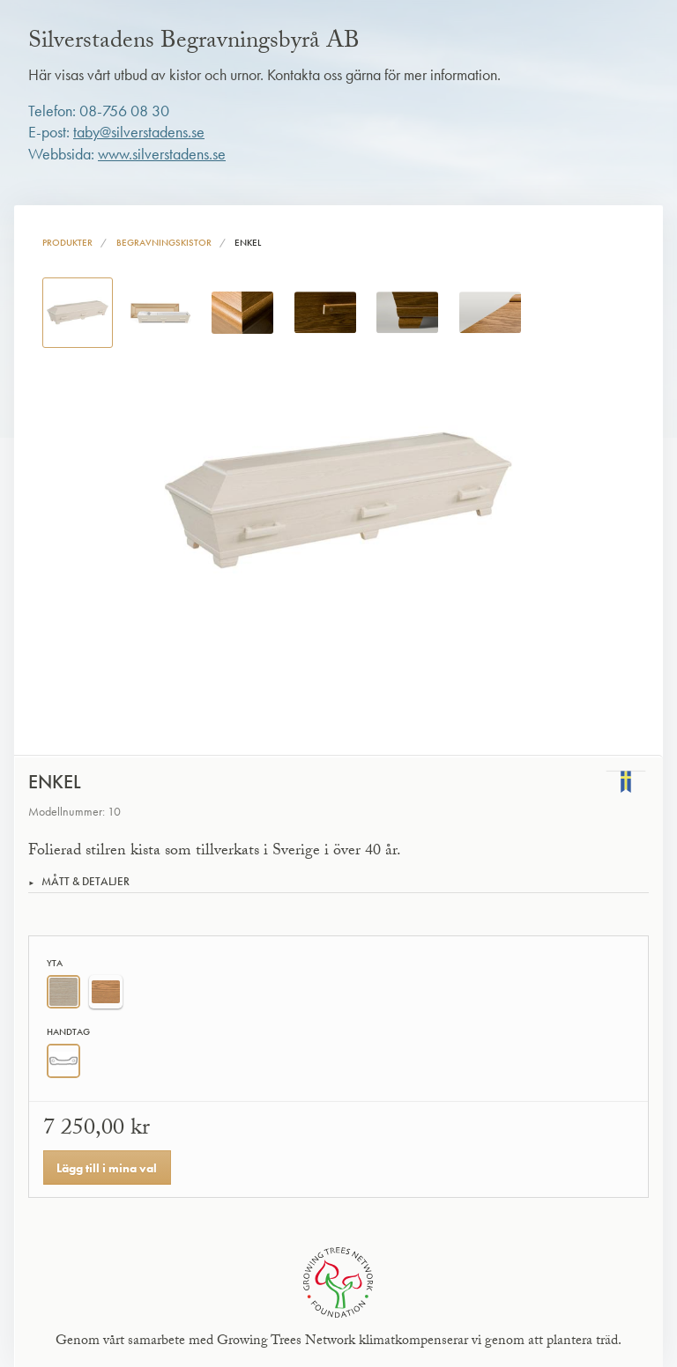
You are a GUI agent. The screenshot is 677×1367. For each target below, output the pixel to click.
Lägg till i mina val (106, 1168)
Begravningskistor (164, 242)
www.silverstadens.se (162, 154)
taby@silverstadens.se (139, 132)
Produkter (67, 242)
